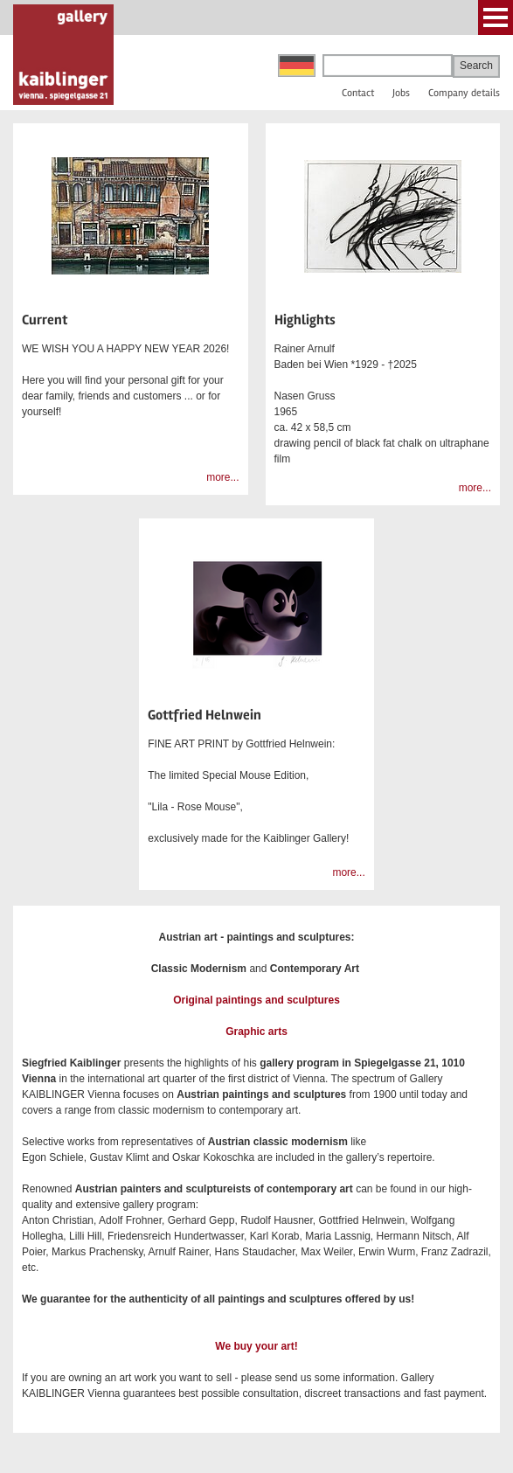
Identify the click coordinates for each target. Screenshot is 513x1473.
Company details (464, 93)
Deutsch (297, 65)
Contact (358, 93)
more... (222, 477)
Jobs (401, 93)
